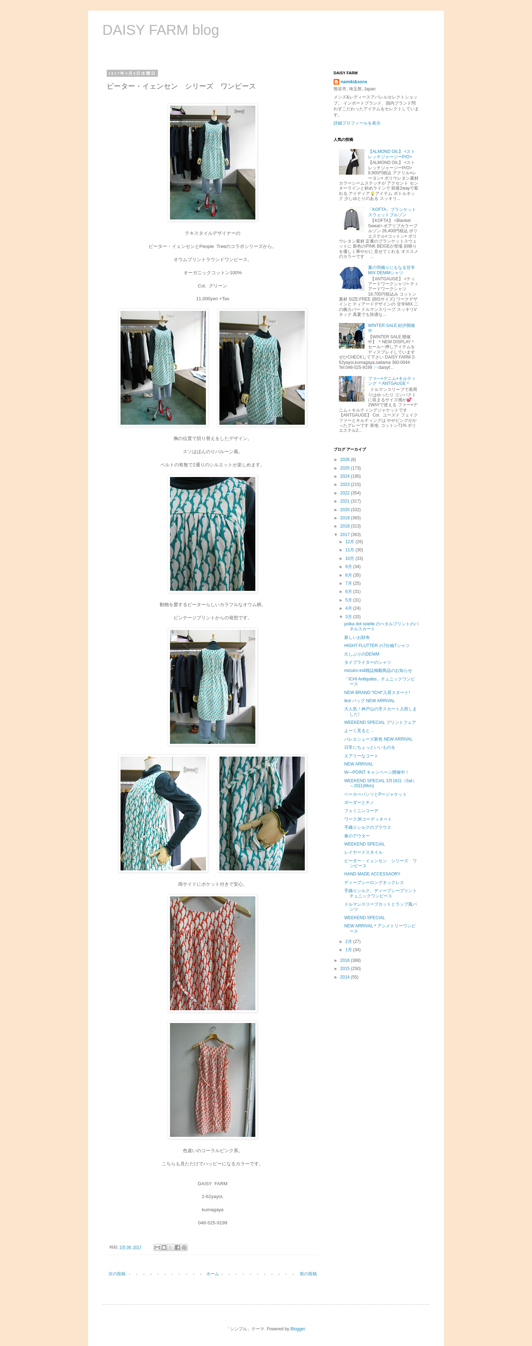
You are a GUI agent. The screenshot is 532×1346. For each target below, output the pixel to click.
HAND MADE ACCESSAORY (372, 873)
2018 (345, 526)
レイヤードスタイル (363, 852)
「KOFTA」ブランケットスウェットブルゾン (392, 212)
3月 (349, 616)
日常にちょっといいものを (369, 747)
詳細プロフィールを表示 (357, 123)
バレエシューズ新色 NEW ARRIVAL (378, 739)
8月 (349, 575)
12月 (350, 541)
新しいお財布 (357, 637)
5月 (349, 600)
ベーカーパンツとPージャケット (375, 794)
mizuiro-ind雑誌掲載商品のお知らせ (378, 670)
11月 (350, 549)
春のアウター (357, 835)
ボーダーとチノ (359, 802)
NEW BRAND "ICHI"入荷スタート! (377, 692)
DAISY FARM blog (160, 30)
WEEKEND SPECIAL (364, 844)
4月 (349, 608)
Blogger (298, 1328)
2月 (349, 941)
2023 (345, 484)
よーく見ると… (359, 730)
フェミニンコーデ (361, 810)
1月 (349, 949)
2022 (345, 493)
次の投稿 (117, 1273)
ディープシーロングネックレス (374, 882)
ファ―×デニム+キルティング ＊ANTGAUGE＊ (392, 381)
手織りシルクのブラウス (367, 827)
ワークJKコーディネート (368, 819)
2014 (345, 977)
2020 (345, 509)
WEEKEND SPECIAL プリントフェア (380, 722)
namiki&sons (354, 81)
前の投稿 (308, 1273)
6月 (349, 591)
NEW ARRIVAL (358, 764)
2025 (345, 468)
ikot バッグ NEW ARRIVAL (369, 700)
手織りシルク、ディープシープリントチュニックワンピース (380, 893)
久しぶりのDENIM (361, 654)
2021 (345, 501)
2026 (345, 459)
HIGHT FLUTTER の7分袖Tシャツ (377, 645)
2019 (345, 517)
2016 (345, 960)
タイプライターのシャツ (367, 662)
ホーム (212, 1273)
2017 (345, 534)
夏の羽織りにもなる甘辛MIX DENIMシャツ (391, 270)
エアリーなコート (361, 755)
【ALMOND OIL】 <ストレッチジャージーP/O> (391, 154)
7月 (349, 583)
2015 (345, 968)
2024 (345, 476)
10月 (350, 558)
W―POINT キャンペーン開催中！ (376, 772)
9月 (349, 566)
